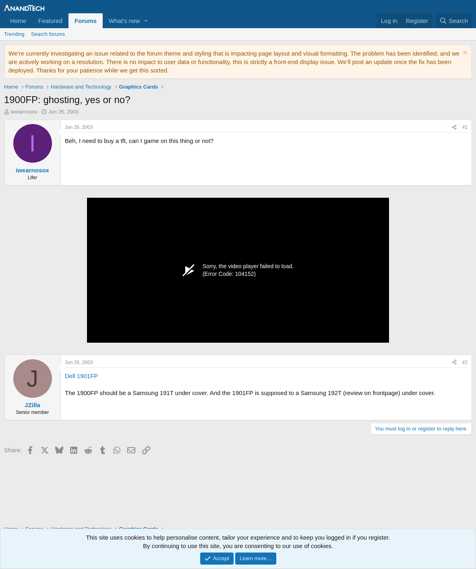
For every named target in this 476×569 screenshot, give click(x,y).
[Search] (453, 20)
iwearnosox (24, 112)
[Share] (454, 127)
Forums (86, 20)
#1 (465, 127)
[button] (146, 20)
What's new (124, 20)
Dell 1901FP (81, 375)
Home (18, 20)
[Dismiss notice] (464, 53)
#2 (465, 362)
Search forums (48, 34)
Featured (50, 20)
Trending (14, 34)
